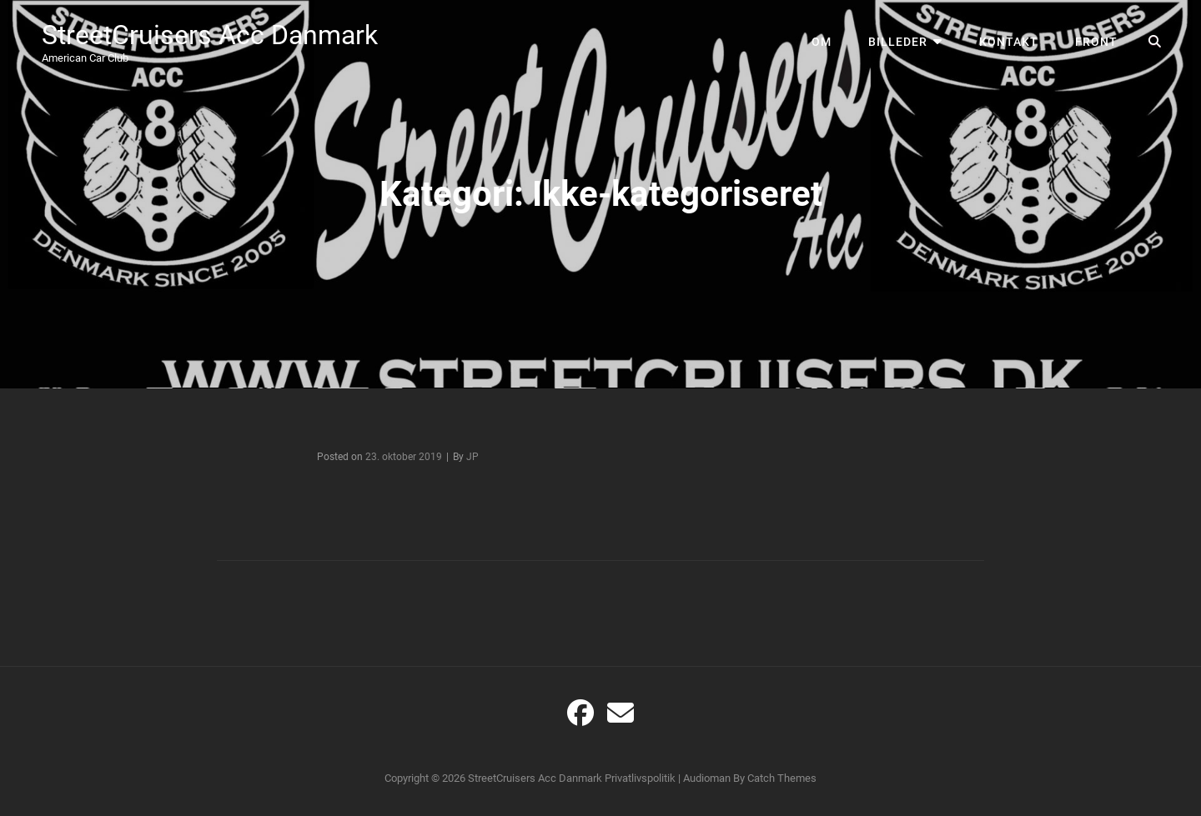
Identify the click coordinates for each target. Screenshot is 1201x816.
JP (472, 457)
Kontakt (1008, 41)
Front (1096, 41)
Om (822, 41)
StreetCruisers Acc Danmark (210, 35)
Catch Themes (782, 778)
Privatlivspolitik (640, 778)
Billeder (897, 41)
